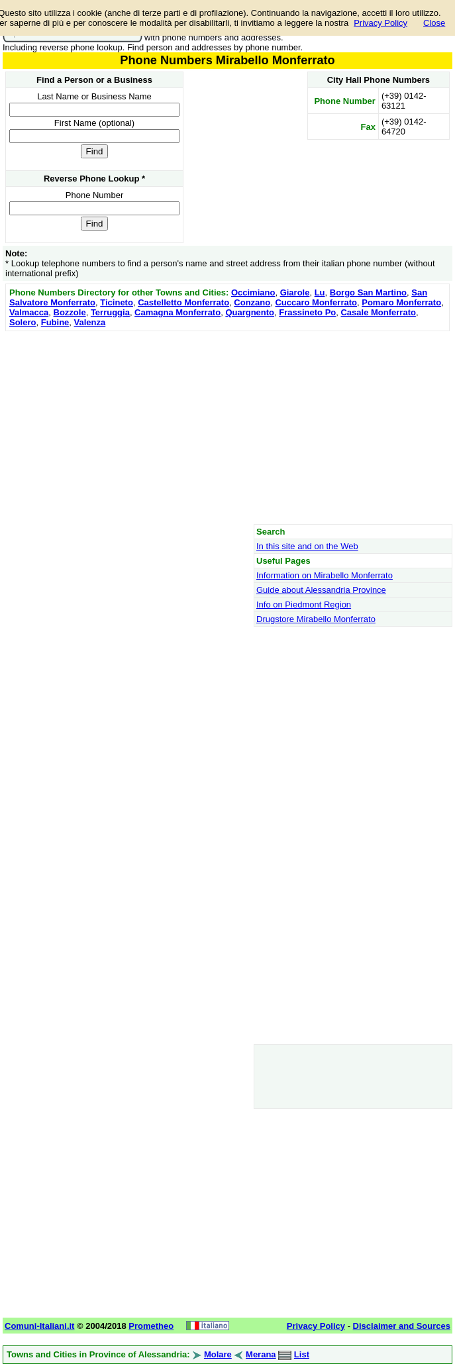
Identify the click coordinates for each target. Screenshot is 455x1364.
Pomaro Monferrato (401, 302)
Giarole (295, 292)
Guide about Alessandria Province (321, 590)
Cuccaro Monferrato (316, 302)
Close (434, 23)
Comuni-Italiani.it (39, 1326)
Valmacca (28, 312)
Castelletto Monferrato (183, 302)
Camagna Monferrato (177, 312)
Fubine (55, 322)
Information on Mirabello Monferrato (324, 575)
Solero (22, 322)
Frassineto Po (307, 312)
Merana (261, 1354)
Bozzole (70, 312)
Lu (320, 292)
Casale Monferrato (377, 312)
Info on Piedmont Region (303, 604)
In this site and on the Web (307, 546)
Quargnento (249, 312)
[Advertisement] (227, 427)
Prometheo (151, 1326)
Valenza (90, 322)
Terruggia (110, 312)
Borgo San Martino (368, 292)
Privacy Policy (380, 23)
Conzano (252, 302)
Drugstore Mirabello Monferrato (316, 619)
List (301, 1354)
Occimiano (253, 292)
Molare (218, 1354)
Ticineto (116, 302)
